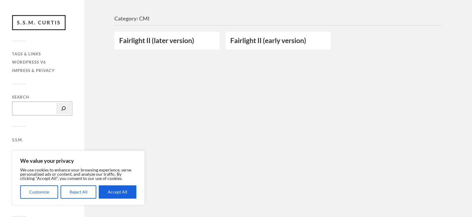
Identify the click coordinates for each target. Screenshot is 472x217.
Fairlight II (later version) (156, 40)
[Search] (63, 108)
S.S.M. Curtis (39, 22)
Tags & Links (26, 54)
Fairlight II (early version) (268, 40)
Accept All (117, 191)
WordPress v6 (29, 62)
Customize (39, 191)
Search (20, 97)
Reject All (79, 191)
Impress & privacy (33, 70)
